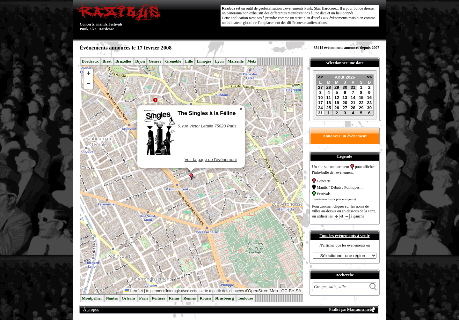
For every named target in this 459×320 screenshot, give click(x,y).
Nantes (112, 298)
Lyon (219, 61)
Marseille (236, 61)
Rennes (189, 298)
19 (336, 102)
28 (328, 87)
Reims (174, 298)
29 (336, 87)
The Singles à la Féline (207, 113)
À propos (91, 309)
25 (328, 107)
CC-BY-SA (291, 290)
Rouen (205, 298)
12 (336, 97)
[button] (191, 176)
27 (320, 87)
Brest (106, 61)
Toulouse (245, 298)
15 (361, 97)
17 (320, 102)
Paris (143, 298)
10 (320, 97)
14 (353, 97)
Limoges (204, 61)
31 (353, 87)
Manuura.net (359, 309)
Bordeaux (90, 61)
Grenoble (173, 61)
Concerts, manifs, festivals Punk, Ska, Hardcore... (121, 17)
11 (328, 97)
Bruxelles (123, 61)
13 (345, 97)
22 (361, 102)
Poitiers (158, 298)
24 (320, 107)
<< (320, 77)
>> (369, 77)
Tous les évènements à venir (344, 235)
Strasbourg (224, 298)
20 (345, 102)
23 (369, 102)
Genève (155, 61)
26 (336, 107)
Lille (189, 61)
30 (345, 87)
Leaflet (134, 290)
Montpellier (92, 298)
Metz (251, 61)
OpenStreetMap (263, 290)
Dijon (140, 61)
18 (328, 102)
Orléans (128, 298)
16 (369, 97)
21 (353, 102)
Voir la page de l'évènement (211, 159)
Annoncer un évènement (345, 135)
